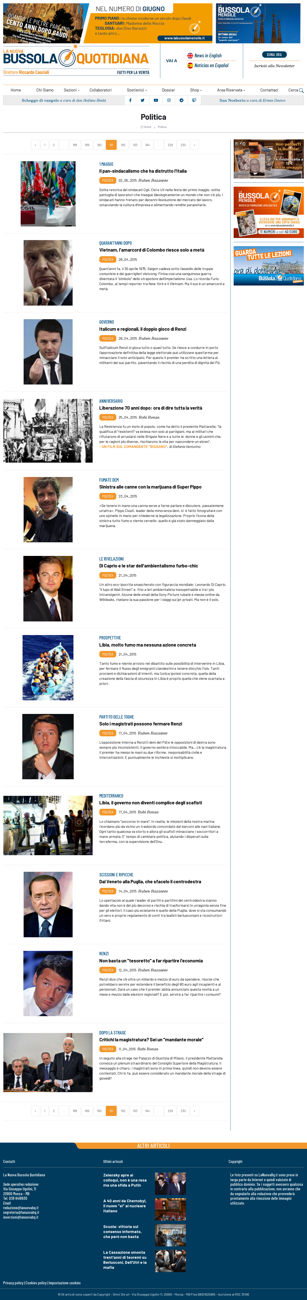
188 (75, 145)
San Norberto (232, 100)
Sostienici (135, 89)
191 (111, 145)
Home (16, 89)
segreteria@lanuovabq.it (21, 1212)
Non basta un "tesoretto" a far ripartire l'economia (152, 960)
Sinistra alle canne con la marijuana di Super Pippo (151, 486)
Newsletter (274, 66)
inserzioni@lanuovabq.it (20, 1216)
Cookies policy (36, 1282)
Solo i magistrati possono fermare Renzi (141, 723)
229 (170, 145)
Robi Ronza (149, 417)
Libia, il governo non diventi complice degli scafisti (151, 802)
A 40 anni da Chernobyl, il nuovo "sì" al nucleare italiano (124, 1205)
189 (87, 145)
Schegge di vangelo (40, 100)
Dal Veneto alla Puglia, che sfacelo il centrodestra (151, 881)
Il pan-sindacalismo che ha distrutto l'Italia (143, 171)
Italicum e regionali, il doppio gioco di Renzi (143, 329)
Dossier (168, 89)
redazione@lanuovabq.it (21, 1207)
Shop (194, 89)
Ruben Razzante (153, 180)
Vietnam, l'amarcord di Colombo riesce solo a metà (152, 249)
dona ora (274, 54)
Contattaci (269, 89)
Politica (162, 126)
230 (183, 145)
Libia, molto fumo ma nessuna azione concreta (148, 644)
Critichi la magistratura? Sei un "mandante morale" (152, 1039)
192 (123, 145)
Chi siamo (45, 89)
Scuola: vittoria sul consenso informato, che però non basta (122, 1231)
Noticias (211, 65)
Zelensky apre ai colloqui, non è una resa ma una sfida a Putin (125, 1179)
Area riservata (229, 89)
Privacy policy (13, 1282)
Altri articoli (153, 1145)
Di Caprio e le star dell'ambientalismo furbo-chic (149, 565)
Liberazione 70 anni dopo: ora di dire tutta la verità (151, 407)
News (207, 55)
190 (99, 145)
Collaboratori (100, 89)
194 (147, 145)
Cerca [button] (296, 90)
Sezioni (70, 89)
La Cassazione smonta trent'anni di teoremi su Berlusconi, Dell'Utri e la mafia (125, 1259)
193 (135, 145)
